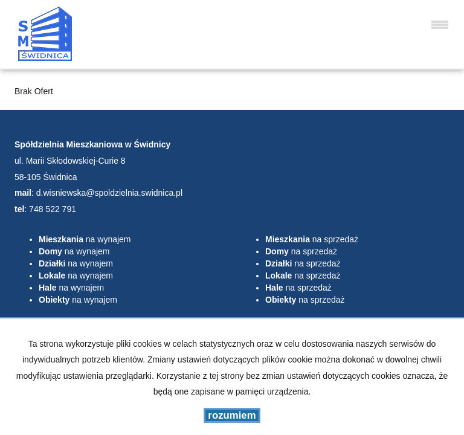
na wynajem (85, 239)
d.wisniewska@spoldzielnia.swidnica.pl (109, 193)
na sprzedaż (311, 239)
